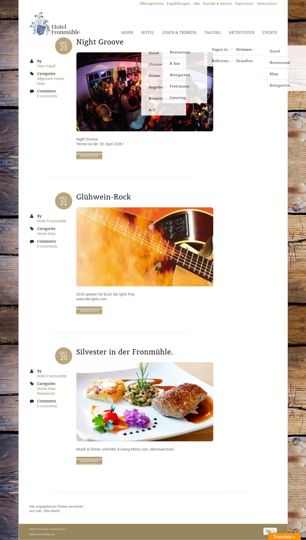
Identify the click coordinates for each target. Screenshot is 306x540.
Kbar (41, 83)
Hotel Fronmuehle (51, 221)
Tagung (212, 32)
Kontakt (43, 529)
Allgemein (45, 79)
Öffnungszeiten (152, 4)
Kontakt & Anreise (217, 4)
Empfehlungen (178, 4)
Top (268, 531)
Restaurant (46, 393)
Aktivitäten (241, 32)
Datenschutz (267, 4)
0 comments (47, 96)
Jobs (196, 4)
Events (269, 32)
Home (127, 32)
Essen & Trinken (179, 32)
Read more (89, 155)
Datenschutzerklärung (42, 534)
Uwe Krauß (46, 66)
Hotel (147, 32)
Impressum (244, 4)
